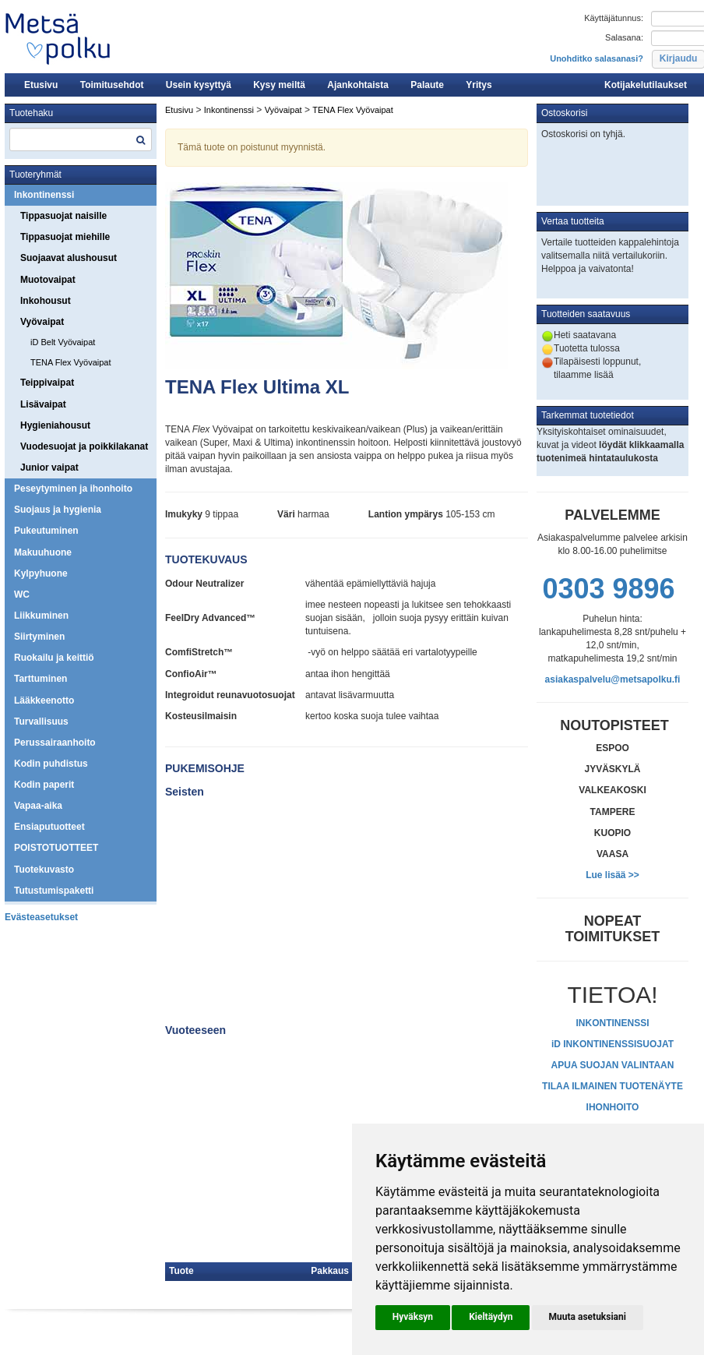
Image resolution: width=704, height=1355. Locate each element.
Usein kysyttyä (198, 84)
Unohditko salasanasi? (596, 58)
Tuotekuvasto (44, 869)
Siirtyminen (39, 636)
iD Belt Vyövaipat (62, 342)
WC (22, 594)
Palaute (427, 84)
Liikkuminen (41, 615)
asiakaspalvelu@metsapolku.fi (613, 679)
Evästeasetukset (41, 917)
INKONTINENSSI (612, 1023)
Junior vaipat (49, 467)
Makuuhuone (43, 552)
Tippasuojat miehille (65, 236)
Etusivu (41, 84)
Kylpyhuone (41, 573)
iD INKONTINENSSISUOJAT (612, 1044)
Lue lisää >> (612, 875)
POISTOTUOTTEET (56, 847)
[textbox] (80, 139)
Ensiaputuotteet (49, 826)
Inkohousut (45, 300)
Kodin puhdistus (51, 763)
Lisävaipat (43, 404)
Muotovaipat (48, 279)
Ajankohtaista (358, 84)
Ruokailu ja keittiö (54, 657)
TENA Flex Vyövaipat (70, 362)
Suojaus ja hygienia (57, 509)
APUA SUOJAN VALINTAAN (612, 1065)
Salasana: (624, 37)
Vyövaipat (42, 321)
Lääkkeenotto (44, 700)
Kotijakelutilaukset (645, 85)
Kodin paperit (44, 784)
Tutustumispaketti (53, 890)
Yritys (478, 84)
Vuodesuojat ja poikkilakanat (84, 446)
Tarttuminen (40, 678)
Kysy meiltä (279, 84)
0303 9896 (608, 589)
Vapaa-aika (38, 805)
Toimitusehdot (112, 84)
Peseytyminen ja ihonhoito (73, 488)
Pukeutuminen (46, 530)
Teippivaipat (47, 382)
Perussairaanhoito (55, 742)
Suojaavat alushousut (68, 257)
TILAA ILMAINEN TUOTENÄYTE (612, 1086)
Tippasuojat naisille (63, 215)
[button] (412, 1317)
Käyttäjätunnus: (613, 18)
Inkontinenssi (44, 194)
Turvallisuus (41, 721)
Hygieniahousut (55, 425)
